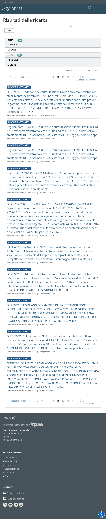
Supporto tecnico (13, 498)
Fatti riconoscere (7, 2)
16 (68, 77)
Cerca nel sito (90, 7)
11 (42, 77)
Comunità (9, 472)
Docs (7, 476)
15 (63, 77)
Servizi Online (11, 461)
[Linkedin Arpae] (16, 504)
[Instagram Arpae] (21, 504)
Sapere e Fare (11, 465)
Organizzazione (12, 468)
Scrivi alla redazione (14, 493)
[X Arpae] (5, 504)
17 (73, 77)
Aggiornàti (12, 8)
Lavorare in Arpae (13, 457)
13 (53, 77)
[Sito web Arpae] (36, 424)
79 (83, 77)
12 (47, 77)
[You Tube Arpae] (10, 504)
